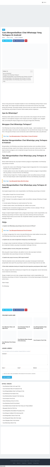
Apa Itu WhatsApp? (7, 73)
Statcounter (2, 466)
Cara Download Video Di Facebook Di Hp (12, 388)
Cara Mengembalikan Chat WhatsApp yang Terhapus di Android (17, 79)
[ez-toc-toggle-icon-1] (30, 71)
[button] (44, 2)
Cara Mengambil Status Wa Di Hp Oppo (12, 418)
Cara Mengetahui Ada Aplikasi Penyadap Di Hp (13, 410)
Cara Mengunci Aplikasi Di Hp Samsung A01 (13, 413)
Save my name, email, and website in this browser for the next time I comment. (20, 373)
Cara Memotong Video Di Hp (9, 422)
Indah (3, 37)
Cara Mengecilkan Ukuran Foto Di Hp (11, 415)
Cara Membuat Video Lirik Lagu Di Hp (11, 386)
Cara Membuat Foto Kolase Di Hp (10, 393)
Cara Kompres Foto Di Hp (40, 340)
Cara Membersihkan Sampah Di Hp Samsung (13, 396)
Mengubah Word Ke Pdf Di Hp (10, 408)
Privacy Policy (36, 463)
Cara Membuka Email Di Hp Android (11, 403)
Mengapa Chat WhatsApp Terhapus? (11, 74)
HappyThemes (37, 460)
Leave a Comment (19, 37)
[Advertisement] (25, 15)
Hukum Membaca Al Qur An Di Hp (10, 400)
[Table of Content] (31, 71)
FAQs (4, 81)
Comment (4, 353)
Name (3, 367)
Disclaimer (30, 463)
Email (19, 367)
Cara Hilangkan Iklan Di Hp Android (11, 420)
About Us (18, 463)
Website (35, 367)
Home (14, 463)
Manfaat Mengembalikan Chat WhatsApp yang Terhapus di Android (17, 76)
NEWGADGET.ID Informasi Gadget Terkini (21, 460)
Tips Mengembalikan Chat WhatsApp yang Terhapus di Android (17, 78)
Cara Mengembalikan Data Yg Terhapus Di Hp (13, 391)
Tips (4, 29)
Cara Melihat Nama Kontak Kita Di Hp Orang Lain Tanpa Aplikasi (18, 405)
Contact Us (24, 463)
